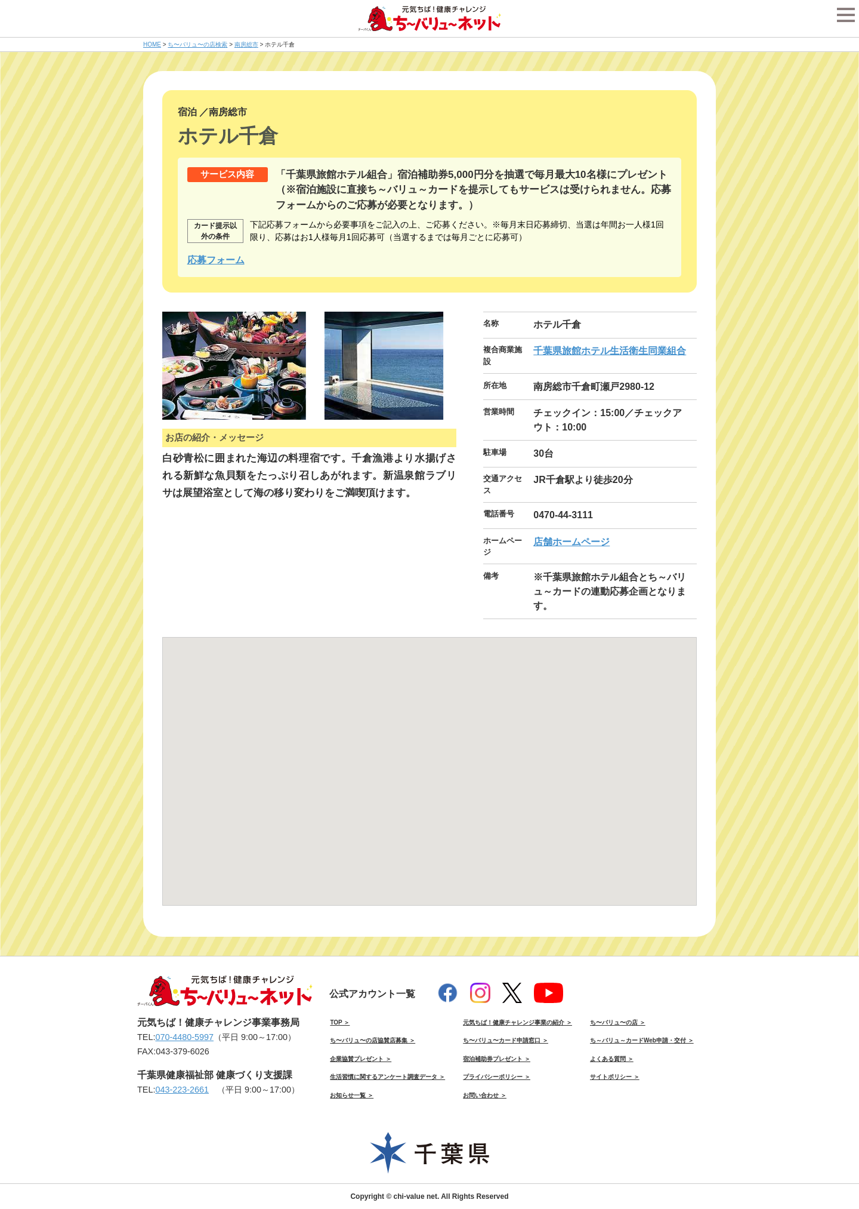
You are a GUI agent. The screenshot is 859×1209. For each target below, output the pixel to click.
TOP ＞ (340, 1022)
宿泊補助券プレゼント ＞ (496, 1059)
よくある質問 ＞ (612, 1059)
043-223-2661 (182, 1089)
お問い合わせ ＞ (484, 1095)
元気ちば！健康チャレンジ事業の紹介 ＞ (517, 1022)
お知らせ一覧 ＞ (351, 1095)
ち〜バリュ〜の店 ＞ (617, 1022)
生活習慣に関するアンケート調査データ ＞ (387, 1076)
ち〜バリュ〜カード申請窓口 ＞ (505, 1040)
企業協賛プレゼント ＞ (360, 1059)
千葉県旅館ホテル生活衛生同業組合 (609, 351)
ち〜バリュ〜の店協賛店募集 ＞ (372, 1040)
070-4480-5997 (184, 1037)
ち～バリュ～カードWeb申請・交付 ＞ (642, 1040)
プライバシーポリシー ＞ (496, 1076)
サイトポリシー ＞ (614, 1076)
